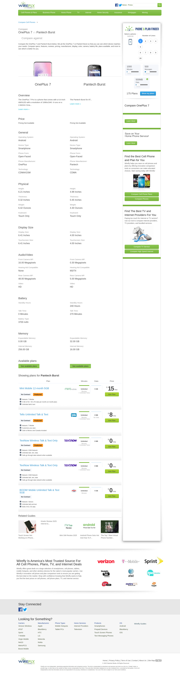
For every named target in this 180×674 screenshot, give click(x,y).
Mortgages (132, 12)
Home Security (102, 12)
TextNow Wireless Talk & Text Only (39, 440)
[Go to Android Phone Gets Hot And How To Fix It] (89, 526)
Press (130, 5)
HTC (38, 632)
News (124, 5)
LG (37, 635)
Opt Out (158, 658)
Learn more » (23, 109)
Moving (145, 12)
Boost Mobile (23, 647)
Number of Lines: (149, 36)
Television (74, 629)
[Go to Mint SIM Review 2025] (68, 526)
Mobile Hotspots (59, 626)
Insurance (118, 12)
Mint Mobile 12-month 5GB (34, 388)
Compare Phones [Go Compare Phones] (141, 185)
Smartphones (95, 626)
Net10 (20, 641)
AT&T (20, 629)
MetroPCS (22, 644)
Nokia (38, 641)
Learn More (131, 108)
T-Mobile (21, 635)
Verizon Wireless (24, 626)
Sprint (20, 632)
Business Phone (49, 12)
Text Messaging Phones (98, 635)
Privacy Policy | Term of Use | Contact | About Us (127, 658)
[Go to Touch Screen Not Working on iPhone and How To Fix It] (27, 526)
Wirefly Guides (132, 623)
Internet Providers (77, 626)
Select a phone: (130, 35)
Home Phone (66, 12)
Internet (88, 12)
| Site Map (151, 658)
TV (78, 12)
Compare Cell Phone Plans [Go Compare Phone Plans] (141, 181)
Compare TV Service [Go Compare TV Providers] (142, 233)
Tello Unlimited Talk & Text (34, 414)
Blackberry (117, 629)
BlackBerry (40, 629)
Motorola (39, 638)
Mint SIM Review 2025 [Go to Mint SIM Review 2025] (68, 535)
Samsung (39, 644)
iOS (115, 632)
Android (116, 626)
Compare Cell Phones (26, 22)
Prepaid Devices (96, 629)
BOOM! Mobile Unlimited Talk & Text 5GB (39, 491)
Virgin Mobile (23, 638)
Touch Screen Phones (98, 632)
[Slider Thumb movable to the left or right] (129, 59)
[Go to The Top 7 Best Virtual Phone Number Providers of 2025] (110, 526)
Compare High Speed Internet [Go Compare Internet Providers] (141, 238)
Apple (38, 626)
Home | (105, 658)
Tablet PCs (58, 629)
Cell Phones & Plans (29, 12)
